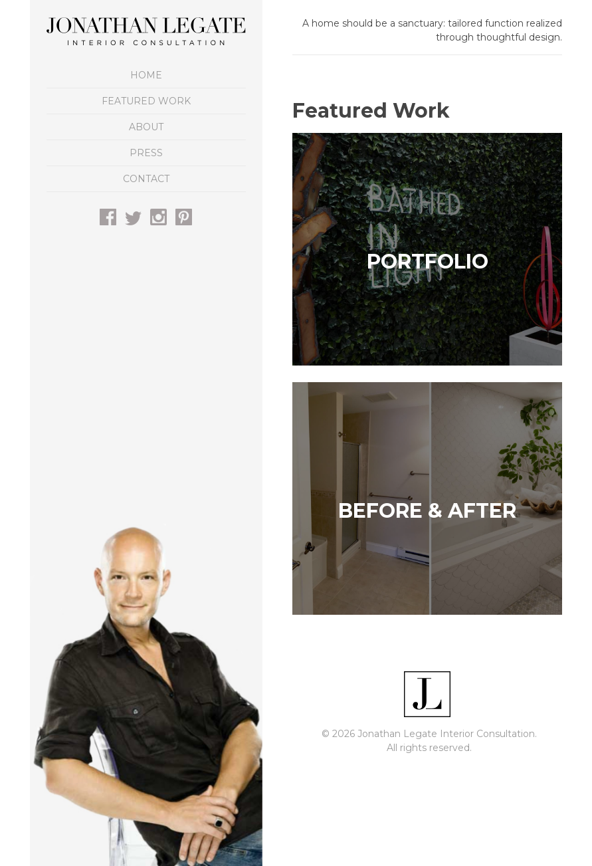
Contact (146, 179)
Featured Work (146, 101)
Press (146, 153)
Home (146, 75)
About (146, 127)
